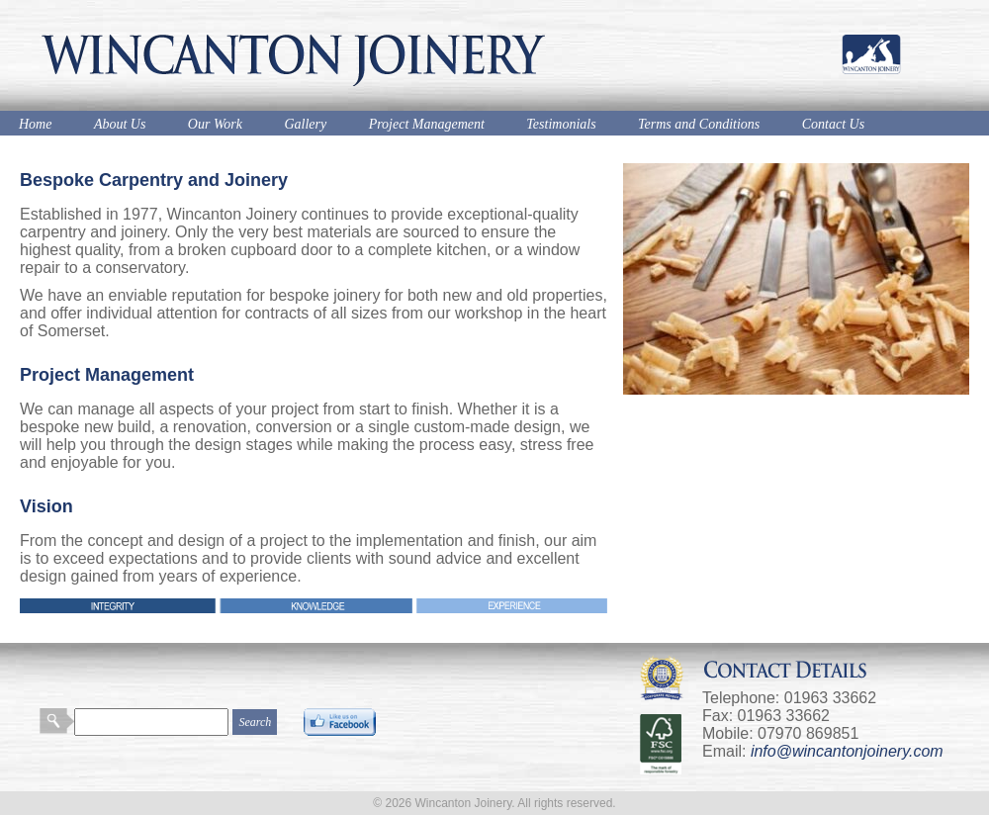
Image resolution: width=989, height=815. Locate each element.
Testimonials (560, 124)
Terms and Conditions (699, 124)
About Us (120, 124)
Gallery (305, 124)
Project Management (427, 124)
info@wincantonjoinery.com (847, 751)
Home (35, 124)
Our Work (215, 124)
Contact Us (833, 124)
